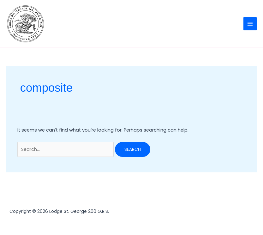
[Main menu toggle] (250, 23)
